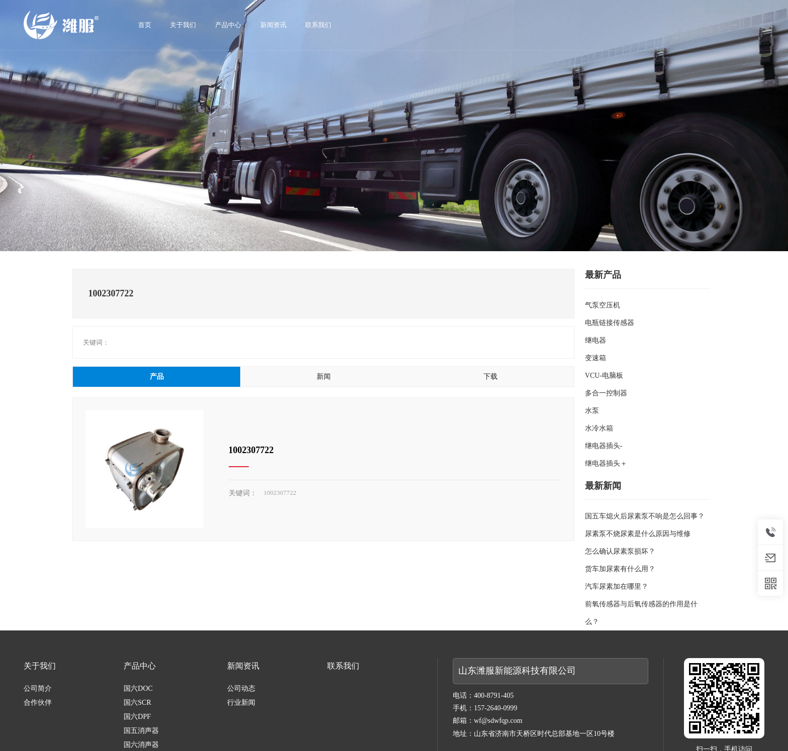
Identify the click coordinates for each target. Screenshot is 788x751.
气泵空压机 (602, 305)
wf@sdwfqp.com (498, 720)
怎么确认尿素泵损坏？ (620, 551)
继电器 (595, 340)
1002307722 (251, 450)
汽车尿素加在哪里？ (616, 586)
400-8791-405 (494, 695)
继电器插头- (604, 446)
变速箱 (595, 358)
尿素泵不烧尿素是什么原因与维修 (638, 534)
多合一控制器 (606, 393)
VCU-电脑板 (604, 375)
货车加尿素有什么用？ (620, 569)
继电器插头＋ (606, 463)
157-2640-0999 (495, 708)
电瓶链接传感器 (609, 323)
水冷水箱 (599, 428)
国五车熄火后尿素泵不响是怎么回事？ (645, 516)
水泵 (592, 410)
